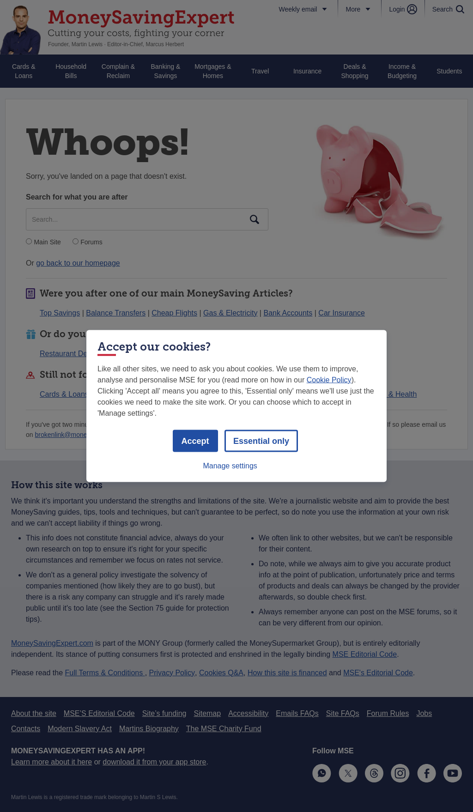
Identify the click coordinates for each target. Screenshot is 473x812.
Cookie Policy (329, 380)
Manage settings (230, 466)
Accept (195, 441)
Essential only (261, 441)
